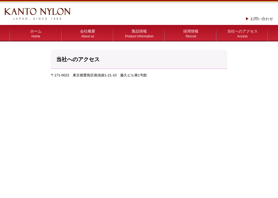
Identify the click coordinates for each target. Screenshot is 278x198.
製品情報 (139, 33)
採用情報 (191, 33)
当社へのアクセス (242, 33)
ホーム (36, 33)
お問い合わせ (261, 19)
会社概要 (87, 33)
